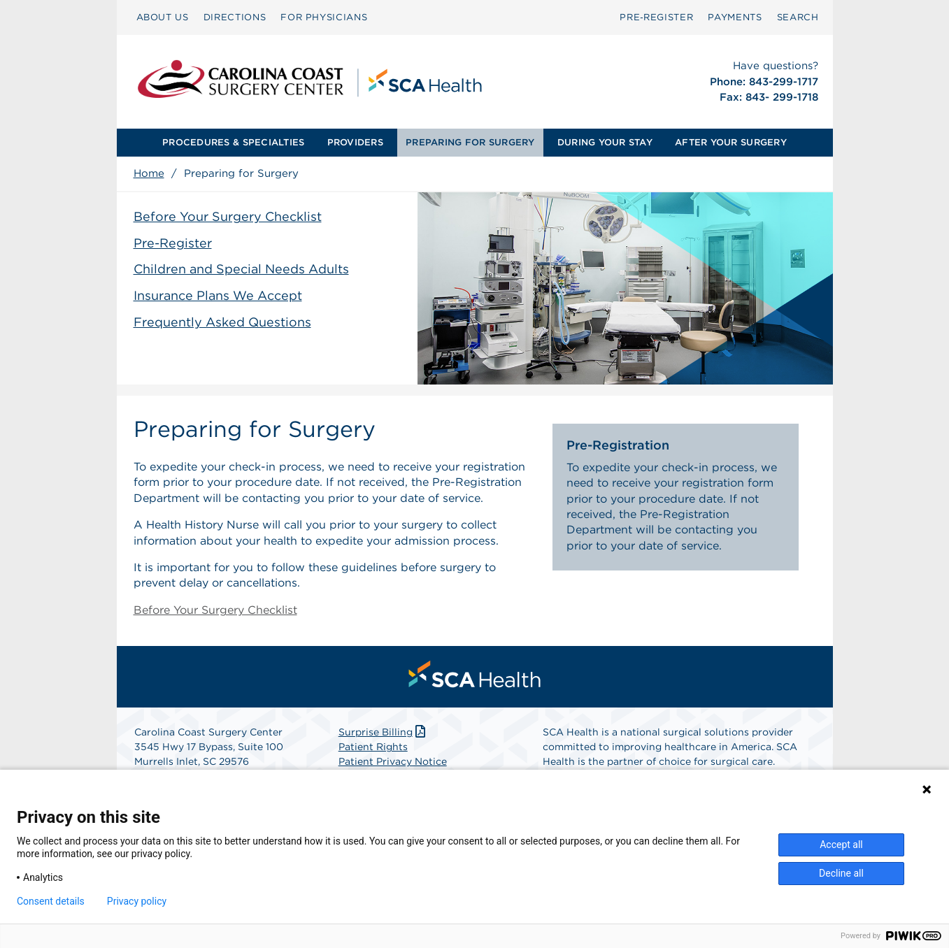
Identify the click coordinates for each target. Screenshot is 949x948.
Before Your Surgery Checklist (228, 216)
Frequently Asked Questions (222, 322)
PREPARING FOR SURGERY (470, 142)
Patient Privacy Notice (392, 761)
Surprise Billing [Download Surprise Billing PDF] (383, 732)
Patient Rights (373, 746)
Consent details (51, 901)
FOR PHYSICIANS (323, 17)
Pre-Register (173, 243)
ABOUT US (162, 17)
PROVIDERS (355, 142)
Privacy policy (136, 901)
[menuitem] (162, 17)
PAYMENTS (735, 17)
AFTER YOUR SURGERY (731, 142)
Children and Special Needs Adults (241, 268)
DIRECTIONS (235, 17)
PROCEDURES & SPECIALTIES (233, 142)
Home (149, 173)
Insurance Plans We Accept (218, 295)
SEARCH (798, 17)
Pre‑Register (656, 17)
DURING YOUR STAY (604, 142)
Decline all (841, 873)
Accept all (841, 844)
